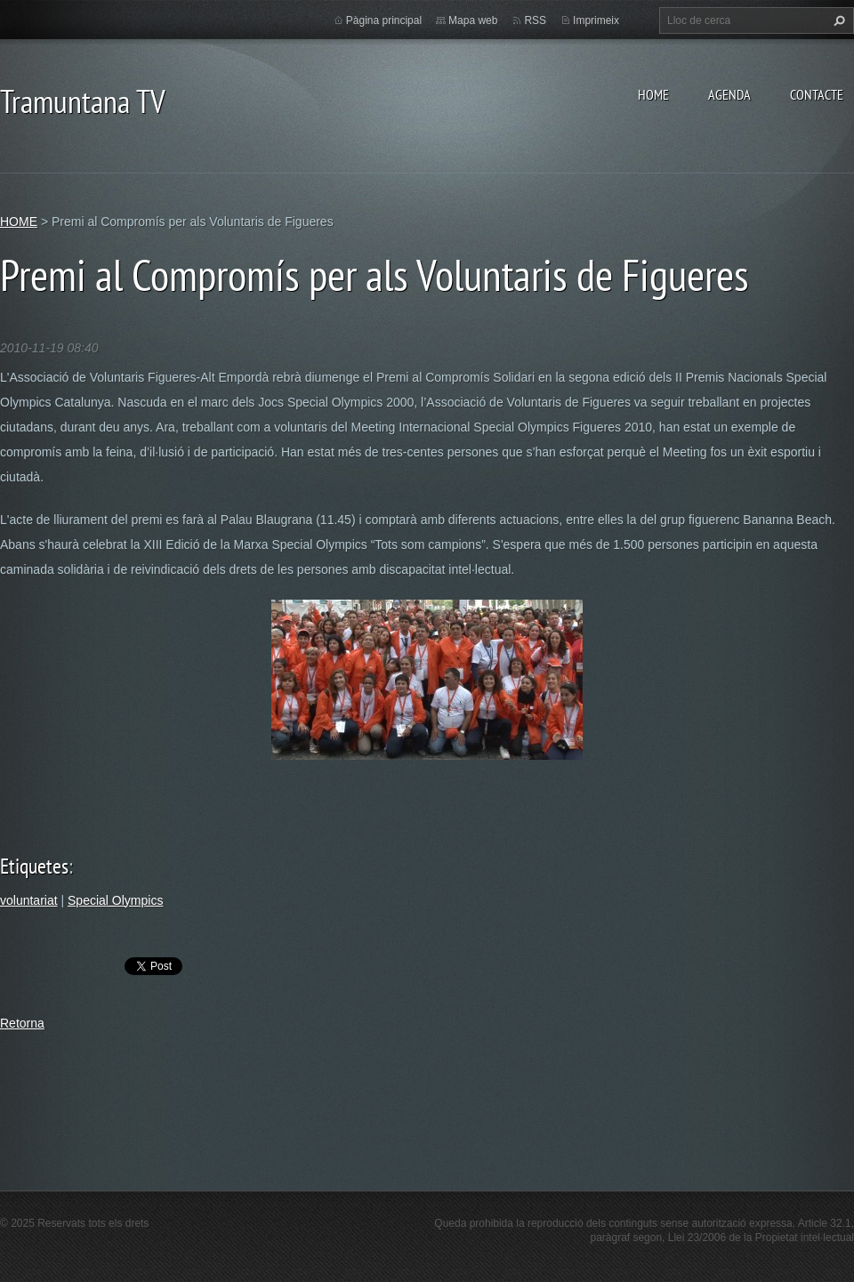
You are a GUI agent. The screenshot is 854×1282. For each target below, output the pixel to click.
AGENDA (729, 94)
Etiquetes (34, 866)
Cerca (837, 20)
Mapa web (472, 20)
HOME (653, 94)
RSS (535, 20)
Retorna (22, 1023)
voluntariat (29, 900)
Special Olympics (115, 900)
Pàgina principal (384, 20)
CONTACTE (816, 94)
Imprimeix (596, 20)
